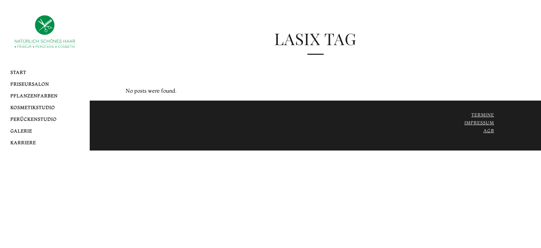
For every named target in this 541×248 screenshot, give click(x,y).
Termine (482, 114)
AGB (488, 130)
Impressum (479, 122)
